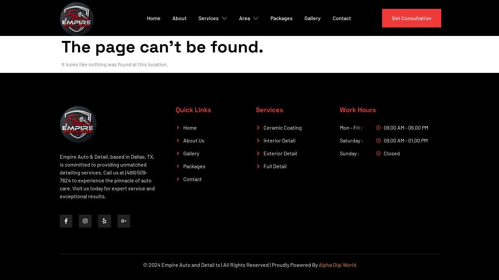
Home (153, 18)
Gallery (312, 18)
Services (212, 18)
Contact (342, 18)
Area (249, 18)
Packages (281, 18)
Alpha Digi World (337, 265)
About (179, 18)
